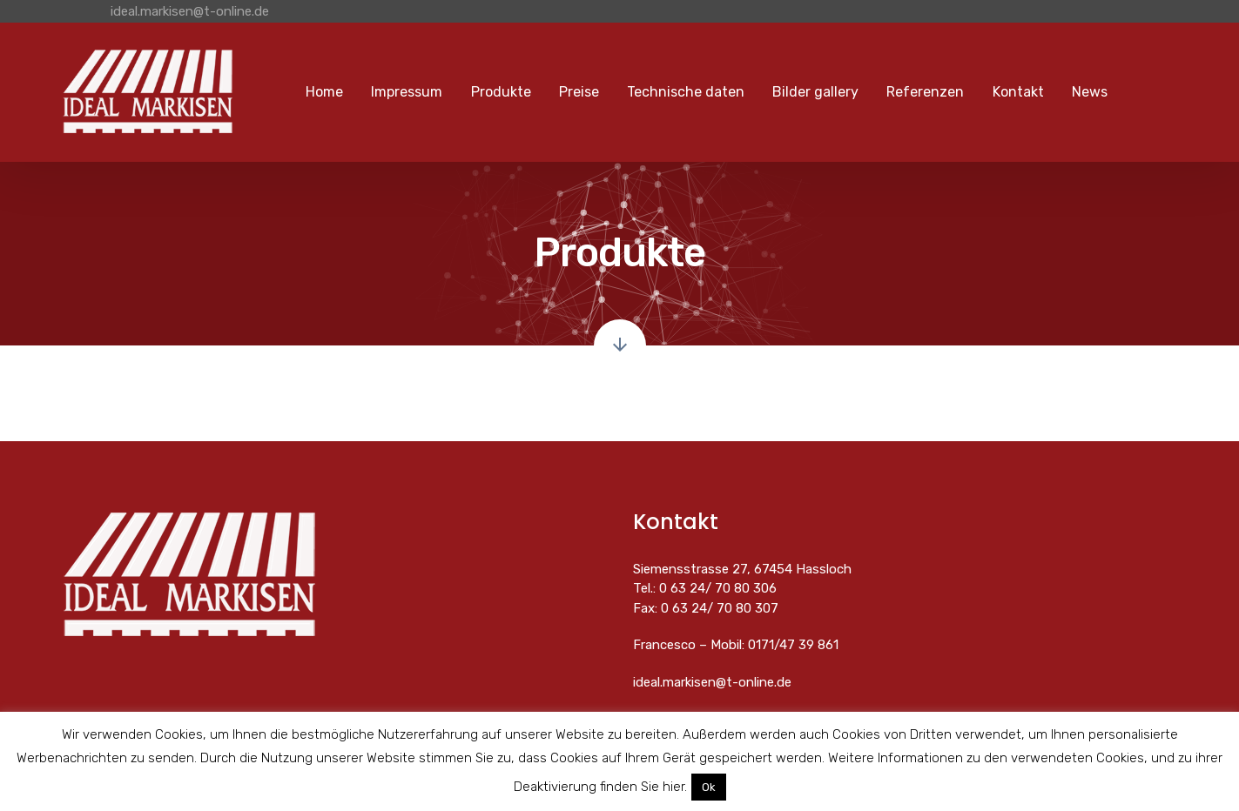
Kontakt (1018, 92)
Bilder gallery (815, 92)
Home (324, 92)
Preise (579, 92)
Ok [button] (709, 787)
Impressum (406, 92)
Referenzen (925, 92)
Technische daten (685, 92)
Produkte (501, 92)
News (1090, 92)
